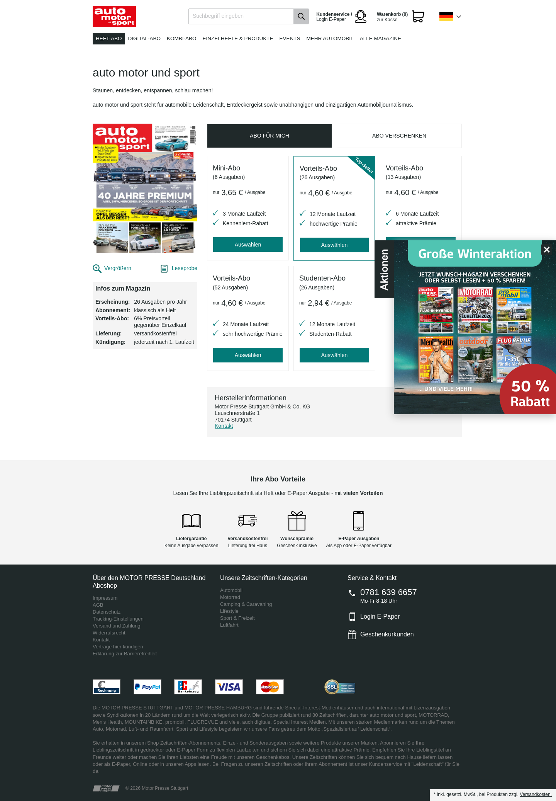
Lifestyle (229, 611)
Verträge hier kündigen (118, 647)
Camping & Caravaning (246, 604)
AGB (98, 605)
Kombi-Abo (182, 38)
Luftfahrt (229, 625)
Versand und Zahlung (117, 626)
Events (290, 38)
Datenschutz (106, 612)
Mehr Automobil (330, 38)
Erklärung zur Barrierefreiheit (125, 653)
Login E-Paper (380, 616)
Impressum (105, 598)
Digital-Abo (144, 38)
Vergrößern (117, 268)
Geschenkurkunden (387, 634)
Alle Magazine (380, 38)
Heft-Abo (109, 38)
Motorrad (230, 597)
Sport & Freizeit (237, 618)
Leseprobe (184, 268)
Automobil (231, 590)
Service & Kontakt (372, 578)
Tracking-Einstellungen (118, 619)
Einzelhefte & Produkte (238, 38)
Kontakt (224, 426)
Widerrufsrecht (109, 633)
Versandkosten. (536, 794)
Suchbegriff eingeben (218, 16)
